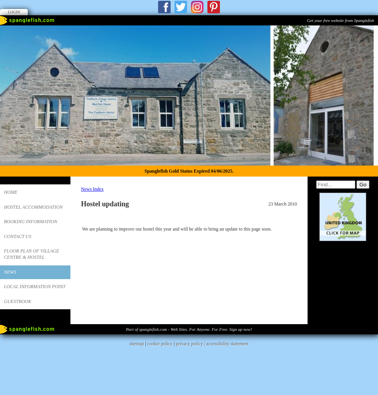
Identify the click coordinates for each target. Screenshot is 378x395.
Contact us (17, 236)
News (10, 272)
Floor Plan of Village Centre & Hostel (31, 254)
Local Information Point (34, 286)
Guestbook (17, 301)
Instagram (197, 7)
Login (14, 12)
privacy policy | (191, 364)
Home (11, 192)
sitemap (137, 364)
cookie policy (160, 364)
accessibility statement (227, 364)
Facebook (164, 7)
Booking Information (30, 221)
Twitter (181, 7)
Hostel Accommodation (33, 207)
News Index (92, 189)
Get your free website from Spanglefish (340, 20)
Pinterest (213, 7)
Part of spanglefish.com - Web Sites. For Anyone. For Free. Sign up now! (189, 349)
